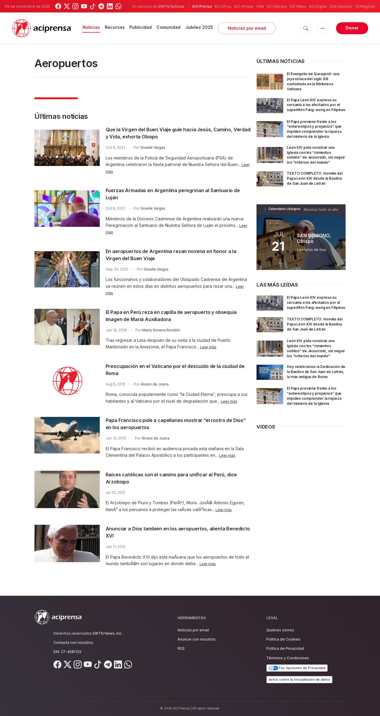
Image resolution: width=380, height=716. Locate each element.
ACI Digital (318, 6)
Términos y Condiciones (287, 658)
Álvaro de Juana (155, 384)
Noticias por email (247, 28)
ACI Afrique (244, 6)
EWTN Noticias (171, 6)
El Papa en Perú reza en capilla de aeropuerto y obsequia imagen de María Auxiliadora (171, 315)
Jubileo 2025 (199, 27)
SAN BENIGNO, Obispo (313, 256)
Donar (352, 27)
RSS (181, 648)
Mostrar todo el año (322, 227)
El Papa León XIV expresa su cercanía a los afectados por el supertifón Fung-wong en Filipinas (316, 107)
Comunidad (168, 27)
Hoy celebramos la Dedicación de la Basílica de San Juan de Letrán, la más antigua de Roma (313, 405)
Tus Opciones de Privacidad (297, 668)
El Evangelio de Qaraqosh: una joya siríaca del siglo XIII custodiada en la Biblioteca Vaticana (314, 81)
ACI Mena (297, 6)
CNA (260, 6)
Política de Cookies (283, 639)
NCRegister (365, 6)
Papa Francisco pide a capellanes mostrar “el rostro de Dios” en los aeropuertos (178, 423)
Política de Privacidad (285, 648)
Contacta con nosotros (73, 642)
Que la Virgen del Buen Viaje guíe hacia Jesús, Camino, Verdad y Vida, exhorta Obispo (171, 133)
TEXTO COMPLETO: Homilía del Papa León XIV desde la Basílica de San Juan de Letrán (315, 195)
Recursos (115, 27)
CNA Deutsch (340, 6)
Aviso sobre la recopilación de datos (299, 679)
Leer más (209, 346)
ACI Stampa (277, 6)
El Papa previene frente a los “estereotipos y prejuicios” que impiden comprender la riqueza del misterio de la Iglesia (314, 135)
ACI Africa (222, 6)
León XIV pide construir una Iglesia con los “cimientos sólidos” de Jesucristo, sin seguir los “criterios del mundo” (315, 166)
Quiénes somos (280, 630)
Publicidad (140, 27)
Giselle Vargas (152, 147)
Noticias (91, 27)
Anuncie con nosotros (197, 639)
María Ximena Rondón (161, 330)
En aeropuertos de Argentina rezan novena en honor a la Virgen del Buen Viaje (170, 254)
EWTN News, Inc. (107, 633)
